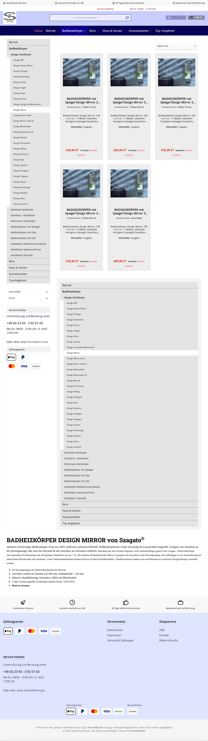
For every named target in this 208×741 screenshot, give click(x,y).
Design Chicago (20, 71)
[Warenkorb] (196, 17)
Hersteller (28, 292)
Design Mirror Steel (22, 115)
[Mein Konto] (176, 17)
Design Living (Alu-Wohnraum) (27, 104)
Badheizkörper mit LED (23, 238)
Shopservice (167, 623)
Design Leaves (19, 98)
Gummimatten (18, 274)
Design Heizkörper (21, 54)
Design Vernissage (21, 187)
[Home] (38, 30)
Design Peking (19, 148)
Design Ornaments (21, 143)
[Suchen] (127, 17)
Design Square (20, 181)
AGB (161, 632)
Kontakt (164, 637)
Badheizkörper (18, 48)
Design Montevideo (22, 126)
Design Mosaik (20, 137)
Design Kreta (19, 93)
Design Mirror (19, 109)
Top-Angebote (17, 280)
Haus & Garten (18, 267)
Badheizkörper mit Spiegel (25, 226)
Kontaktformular (38, 342)
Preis (28, 298)
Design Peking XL (21, 154)
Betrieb (13, 42)
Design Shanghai (21, 170)
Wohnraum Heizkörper (23, 221)
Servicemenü (116, 623)
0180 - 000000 (121, 8)
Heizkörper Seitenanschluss (26, 249)
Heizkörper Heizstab (22, 255)
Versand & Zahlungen (120, 642)
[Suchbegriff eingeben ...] (87, 17)
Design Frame (19, 82)
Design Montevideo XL (23, 132)
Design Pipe (18, 159)
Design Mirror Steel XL (23, 120)
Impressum (114, 637)
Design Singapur (20, 176)
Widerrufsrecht (168, 642)
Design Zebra (19, 198)
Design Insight (19, 87)
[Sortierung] (177, 46)
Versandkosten (95, 729)
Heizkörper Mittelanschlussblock (28, 243)
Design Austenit (20, 204)
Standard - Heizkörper (23, 215)
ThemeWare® (137, 732)
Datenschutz (115, 632)
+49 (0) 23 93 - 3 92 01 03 (25, 323)
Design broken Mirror (23, 65)
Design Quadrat (20, 165)
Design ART (18, 60)
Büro (12, 261)
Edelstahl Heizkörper (22, 209)
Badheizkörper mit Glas (23, 232)
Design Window (20, 192)
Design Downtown (21, 76)
